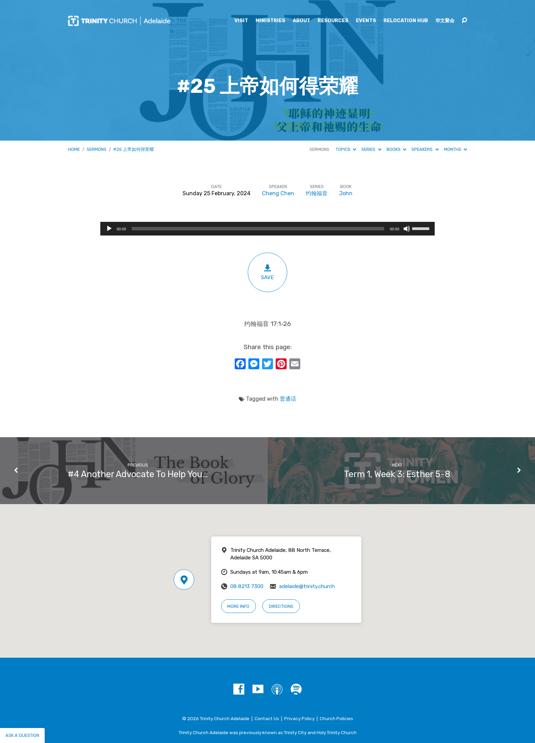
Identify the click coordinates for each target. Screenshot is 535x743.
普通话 (288, 399)
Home (74, 149)
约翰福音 (317, 193)
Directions (281, 606)
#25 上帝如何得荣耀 (133, 149)
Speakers (424, 149)
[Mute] (406, 228)
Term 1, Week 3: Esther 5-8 (397, 474)
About (301, 20)
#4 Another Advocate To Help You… (138, 474)
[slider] (258, 228)
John (345, 193)
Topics (346, 149)
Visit (241, 20)
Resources (333, 20)
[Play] (109, 228)
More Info (238, 606)
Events (366, 20)
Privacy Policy (299, 718)
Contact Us (267, 718)
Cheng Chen (278, 193)
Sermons (96, 149)
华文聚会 (444, 20)
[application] (267, 228)
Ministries (270, 20)
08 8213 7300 (246, 586)
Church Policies (336, 718)
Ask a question (22, 735)
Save (267, 272)
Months (455, 149)
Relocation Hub (406, 20)
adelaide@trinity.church (307, 586)
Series (371, 149)
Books (396, 149)
